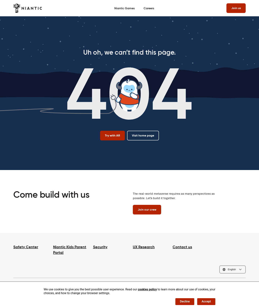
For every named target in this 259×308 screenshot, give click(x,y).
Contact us (182, 246)
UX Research (144, 246)
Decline (185, 301)
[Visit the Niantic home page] (27, 8)
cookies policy (147, 289)
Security (100, 246)
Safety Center (25, 246)
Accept (206, 301)
